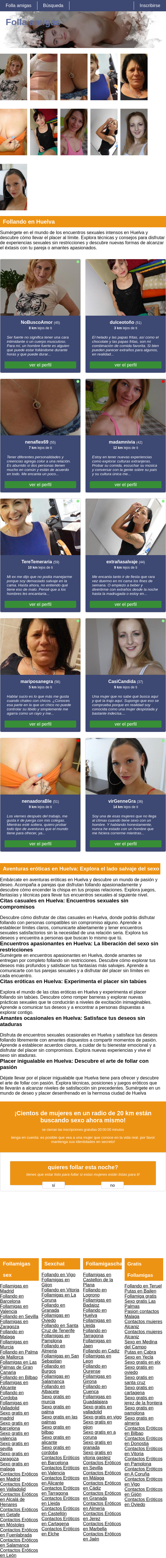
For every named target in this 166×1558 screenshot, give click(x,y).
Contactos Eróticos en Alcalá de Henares (19, 1499)
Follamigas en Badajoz (97, 1303)
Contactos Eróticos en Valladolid (19, 1487)
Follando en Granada (53, 1308)
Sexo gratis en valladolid (97, 1409)
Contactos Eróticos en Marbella (102, 1526)
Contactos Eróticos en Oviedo (144, 1502)
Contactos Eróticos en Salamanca (19, 1543)
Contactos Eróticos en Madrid (19, 1476)
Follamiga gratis (141, 1296)
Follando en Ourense (95, 1369)
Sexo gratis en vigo (102, 1417)
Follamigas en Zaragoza (14, 1324)
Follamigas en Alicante (14, 1385)
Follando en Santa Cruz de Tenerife (60, 1328)
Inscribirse (150, 5)
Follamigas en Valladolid (14, 1405)
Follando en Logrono (95, 1292)
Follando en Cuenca (95, 1389)
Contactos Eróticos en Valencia (61, 1470)
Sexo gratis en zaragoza (14, 1456)
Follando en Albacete (53, 1389)
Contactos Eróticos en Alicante (61, 1480)
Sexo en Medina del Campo (141, 1344)
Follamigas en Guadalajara (97, 1399)
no (112, 1185)
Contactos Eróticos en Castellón (61, 1511)
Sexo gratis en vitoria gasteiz (97, 1455)
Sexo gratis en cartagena (139, 1390)
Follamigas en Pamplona (56, 1338)
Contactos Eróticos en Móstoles (19, 1522)
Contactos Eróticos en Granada (102, 1496)
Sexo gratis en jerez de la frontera (143, 1400)
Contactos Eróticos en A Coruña (144, 1471)
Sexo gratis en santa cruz (139, 1380)
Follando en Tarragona (95, 1333)
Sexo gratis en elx (143, 1362)
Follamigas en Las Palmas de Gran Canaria (18, 1367)
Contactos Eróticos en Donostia (144, 1441)
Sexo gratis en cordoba (56, 1450)
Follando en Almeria (53, 1348)
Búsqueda (53, 5)
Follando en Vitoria (60, 1290)
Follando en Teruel (143, 1286)
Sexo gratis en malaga (14, 1466)
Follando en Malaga (12, 1334)
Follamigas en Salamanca (56, 1379)
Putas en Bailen (140, 1291)
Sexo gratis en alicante (56, 1440)
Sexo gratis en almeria (139, 1421)
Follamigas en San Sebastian (60, 1358)
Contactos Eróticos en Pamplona (144, 1461)
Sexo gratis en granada (97, 1445)
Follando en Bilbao (19, 1377)
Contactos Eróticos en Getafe (19, 1512)
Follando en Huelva (95, 1313)
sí (53, 1185)
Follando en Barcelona (12, 1299)
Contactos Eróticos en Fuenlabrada (19, 1532)
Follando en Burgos (53, 1369)
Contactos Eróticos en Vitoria (144, 1451)
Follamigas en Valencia (14, 1309)
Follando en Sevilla (19, 1316)
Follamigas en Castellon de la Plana (98, 1279)
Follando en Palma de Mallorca (19, 1355)
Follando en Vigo (59, 1274)
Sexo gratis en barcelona (14, 1426)
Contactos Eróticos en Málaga (102, 1475)
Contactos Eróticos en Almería (102, 1506)
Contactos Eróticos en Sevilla (102, 1465)
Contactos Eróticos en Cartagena (61, 1521)
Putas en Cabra (140, 1352)
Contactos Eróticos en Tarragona (61, 1491)
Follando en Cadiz (101, 1350)
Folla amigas (18, 5)
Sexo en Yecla (139, 1357)
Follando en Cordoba (12, 1395)
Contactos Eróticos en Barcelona (61, 1460)
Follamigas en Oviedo (56, 1318)
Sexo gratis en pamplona (139, 1410)
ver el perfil (40, 365)
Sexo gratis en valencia (14, 1436)
